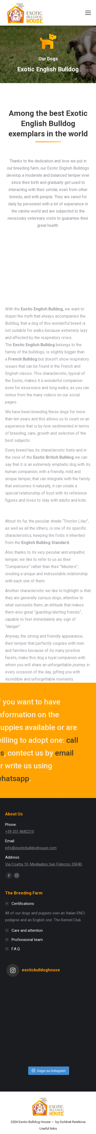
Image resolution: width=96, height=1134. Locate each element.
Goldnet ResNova (73, 1122)
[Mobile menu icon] (88, 13)
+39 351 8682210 (19, 831)
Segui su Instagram (48, 1070)
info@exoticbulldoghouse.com (31, 848)
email (37, 752)
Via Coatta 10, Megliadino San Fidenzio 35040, (43, 864)
